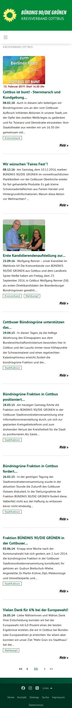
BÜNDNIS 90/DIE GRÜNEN (43, 13)
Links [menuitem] (46, 688)
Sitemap (34, 697)
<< (20, 669)
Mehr (63, 145)
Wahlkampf (32, 296)
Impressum (58, 697)
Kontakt (21, 697)
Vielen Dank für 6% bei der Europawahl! (35, 609)
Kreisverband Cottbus (18, 47)
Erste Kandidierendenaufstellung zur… (34, 255)
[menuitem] (10, 696)
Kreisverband (12, 138)
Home (10, 697)
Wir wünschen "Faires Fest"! (25, 164)
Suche (45, 697)
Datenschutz (36, 705)
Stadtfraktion (12, 368)
